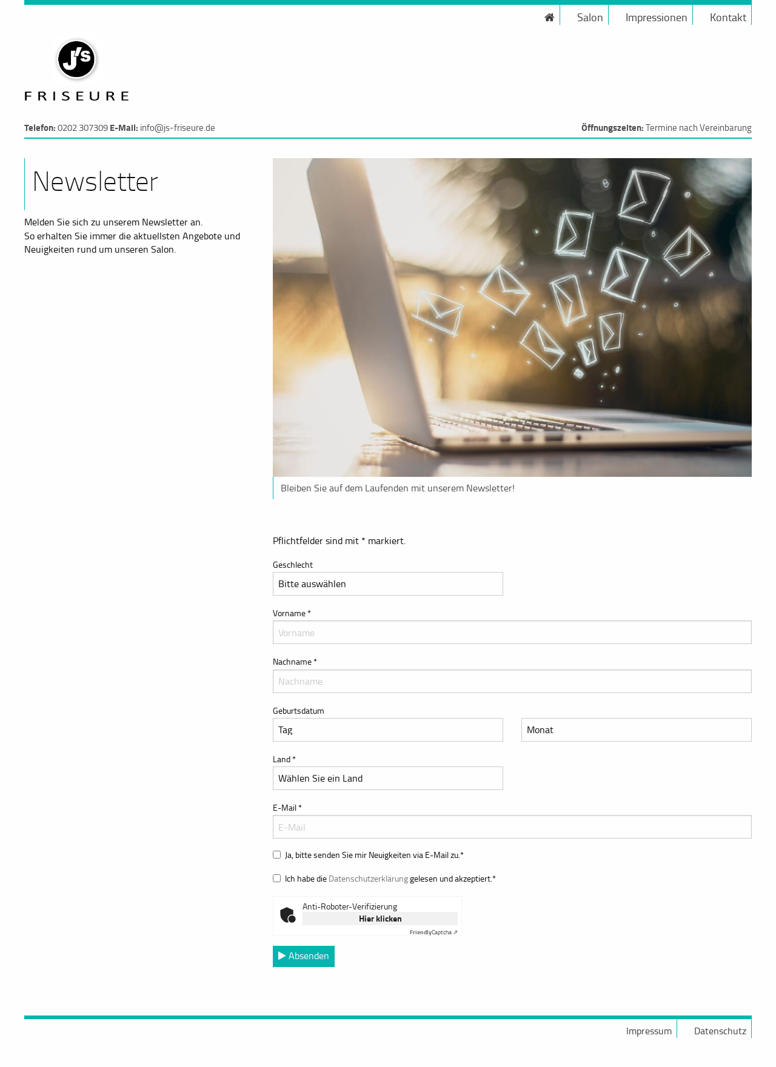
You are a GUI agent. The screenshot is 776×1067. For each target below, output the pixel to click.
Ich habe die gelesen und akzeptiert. (390, 878)
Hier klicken (380, 918)
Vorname (512, 625)
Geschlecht (388, 577)
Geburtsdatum (298, 710)
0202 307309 (83, 127)
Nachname (512, 674)
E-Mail (512, 820)
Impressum (649, 1030)
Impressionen (656, 17)
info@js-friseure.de (177, 127)
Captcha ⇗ (434, 932)
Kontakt (728, 17)
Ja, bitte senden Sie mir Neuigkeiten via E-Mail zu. (374, 854)
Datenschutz (720, 1030)
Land (388, 771)
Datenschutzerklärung (368, 878)
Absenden (303, 955)
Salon (590, 17)
